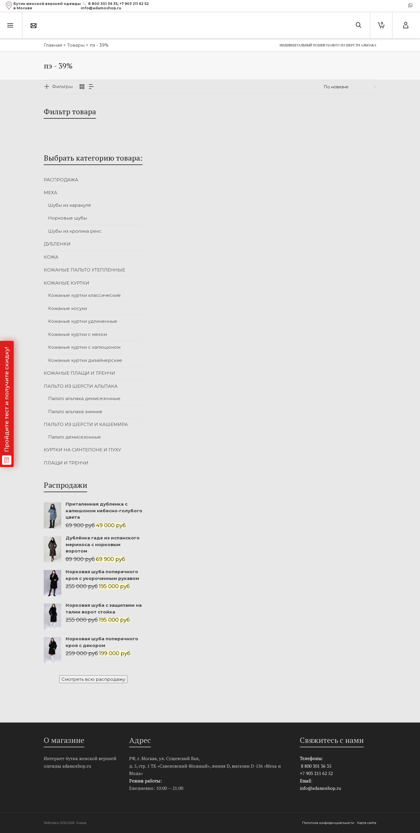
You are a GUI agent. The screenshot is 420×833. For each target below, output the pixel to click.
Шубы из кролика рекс (75, 231)
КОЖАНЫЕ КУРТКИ (66, 283)
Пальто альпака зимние (75, 411)
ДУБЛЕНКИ (57, 244)
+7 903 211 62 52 (134, 3)
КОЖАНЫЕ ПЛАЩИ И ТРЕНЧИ (79, 373)
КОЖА (51, 257)
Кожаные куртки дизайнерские (85, 360)
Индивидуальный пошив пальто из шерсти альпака (328, 45)
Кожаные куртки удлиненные (82, 321)
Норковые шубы (67, 218)
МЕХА (50, 192)
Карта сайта (366, 823)
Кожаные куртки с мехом (77, 334)
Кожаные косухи (67, 308)
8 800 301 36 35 (103, 3)
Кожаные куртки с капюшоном (84, 347)
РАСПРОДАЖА (61, 180)
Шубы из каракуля (69, 205)
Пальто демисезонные (74, 437)
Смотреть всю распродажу (93, 679)
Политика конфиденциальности (328, 823)
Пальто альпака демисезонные (84, 398)
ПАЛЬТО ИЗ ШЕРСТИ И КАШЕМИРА (86, 424)
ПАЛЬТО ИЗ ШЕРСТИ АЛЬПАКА (81, 386)
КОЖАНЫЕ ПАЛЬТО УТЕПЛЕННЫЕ (84, 270)
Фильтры (62, 86)
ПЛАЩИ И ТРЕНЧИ (66, 463)
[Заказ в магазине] (350, 87)
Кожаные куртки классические (84, 295)
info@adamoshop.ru (320, 788)
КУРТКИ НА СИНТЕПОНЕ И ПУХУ (82, 450)
